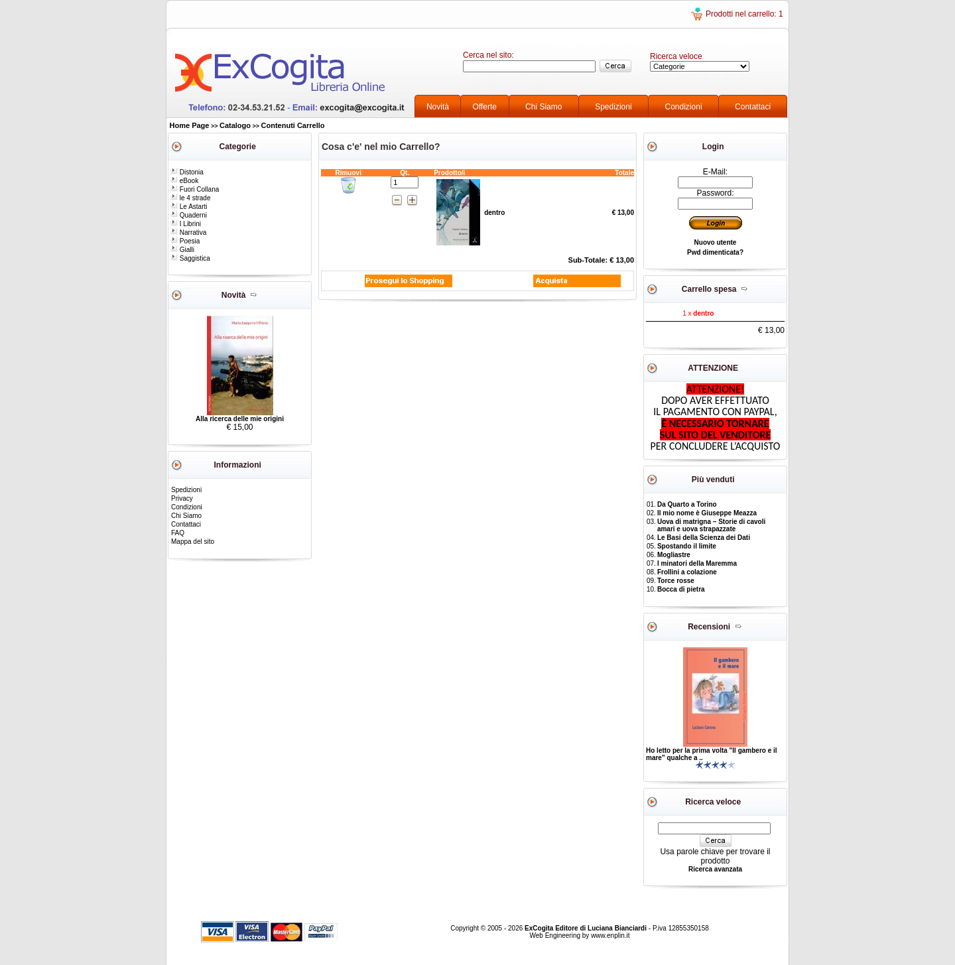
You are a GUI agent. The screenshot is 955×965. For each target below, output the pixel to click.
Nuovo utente (715, 242)
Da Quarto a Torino (687, 504)
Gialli (182, 249)
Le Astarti (188, 206)
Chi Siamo (543, 106)
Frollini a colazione (687, 572)
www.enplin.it (610, 935)
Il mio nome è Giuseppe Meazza (707, 513)
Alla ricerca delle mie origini (240, 418)
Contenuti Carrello (293, 125)
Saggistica (190, 258)
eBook (184, 180)
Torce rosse (675, 580)
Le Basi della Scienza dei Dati (703, 537)
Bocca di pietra (681, 589)
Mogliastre (673, 554)
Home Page (190, 125)
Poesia (185, 241)
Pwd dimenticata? (715, 252)
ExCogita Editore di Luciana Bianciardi (587, 928)
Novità (437, 106)
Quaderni (188, 215)
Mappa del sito (192, 541)
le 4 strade (190, 198)
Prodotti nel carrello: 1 (744, 14)
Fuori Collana (194, 189)
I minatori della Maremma (697, 563)
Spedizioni (613, 106)
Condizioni (683, 106)
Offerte (485, 106)
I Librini (185, 223)
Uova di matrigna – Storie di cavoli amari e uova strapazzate (711, 525)
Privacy (182, 498)
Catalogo (235, 125)
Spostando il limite (686, 546)
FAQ (177, 533)
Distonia (187, 172)
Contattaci (753, 106)
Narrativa (188, 232)
